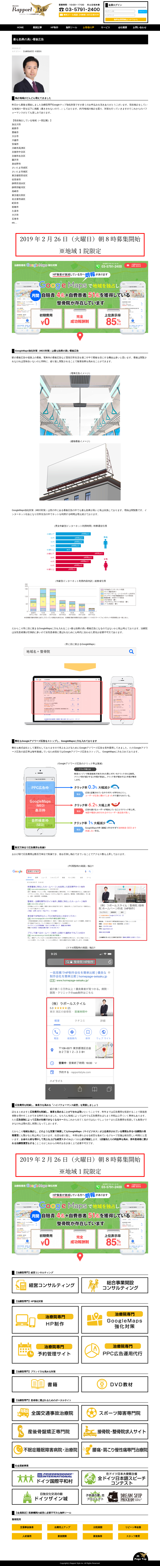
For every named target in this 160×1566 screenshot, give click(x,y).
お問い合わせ (139, 27)
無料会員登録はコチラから (126, 19)
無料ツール (71, 27)
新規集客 (97, 1536)
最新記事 (37, 27)
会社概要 (122, 27)
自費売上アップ (62, 1527)
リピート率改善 (133, 1527)
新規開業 (62, 1536)
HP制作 (54, 27)
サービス (105, 27)
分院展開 (97, 1527)
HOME (20, 27)
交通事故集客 (27, 1527)
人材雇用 (26, 1536)
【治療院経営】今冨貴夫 (32, 51)
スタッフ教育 (133, 1536)
